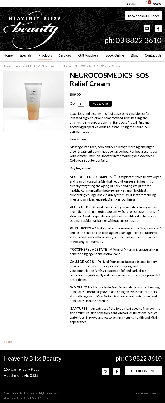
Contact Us (153, 55)
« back (7, 342)
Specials (26, 55)
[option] (33, 101)
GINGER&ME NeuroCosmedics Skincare (49, 66)
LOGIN (131, 4)
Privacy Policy (23, 398)
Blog (134, 55)
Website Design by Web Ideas (148, 393)
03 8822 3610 (139, 40)
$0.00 (157, 4)
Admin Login (9, 398)
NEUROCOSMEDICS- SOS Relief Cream (97, 66)
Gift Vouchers (88, 55)
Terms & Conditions (40, 398)
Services (65, 55)
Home (8, 55)
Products (45, 55)
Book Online (114, 55)
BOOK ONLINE (143, 371)
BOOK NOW (143, 16)
